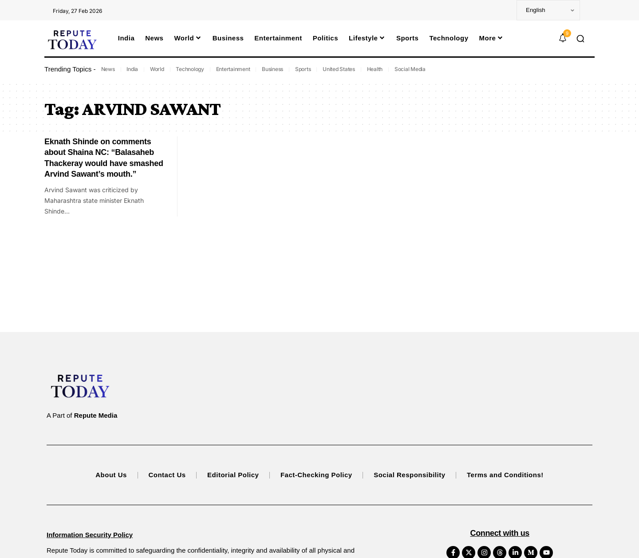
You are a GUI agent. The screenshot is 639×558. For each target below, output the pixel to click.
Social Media (410, 69)
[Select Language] (548, 10)
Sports (303, 69)
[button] (580, 38)
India (132, 69)
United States (339, 69)
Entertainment (233, 69)
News (108, 69)
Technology (190, 69)
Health (375, 69)
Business (272, 69)
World (157, 69)
